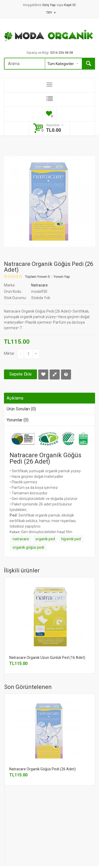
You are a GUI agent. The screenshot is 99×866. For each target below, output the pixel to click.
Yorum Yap (62, 276)
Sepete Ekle (20, 374)
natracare (21, 539)
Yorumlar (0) (18, 419)
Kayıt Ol (70, 5)
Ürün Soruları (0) (21, 408)
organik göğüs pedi (28, 547)
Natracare (39, 285)
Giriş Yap (49, 5)
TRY (50, 12)
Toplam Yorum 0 (37, 276)
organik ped (45, 539)
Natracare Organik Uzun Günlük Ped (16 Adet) (47, 657)
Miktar (9, 353)
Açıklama (15, 398)
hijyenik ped (71, 539)
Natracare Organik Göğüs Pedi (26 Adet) (42, 769)
